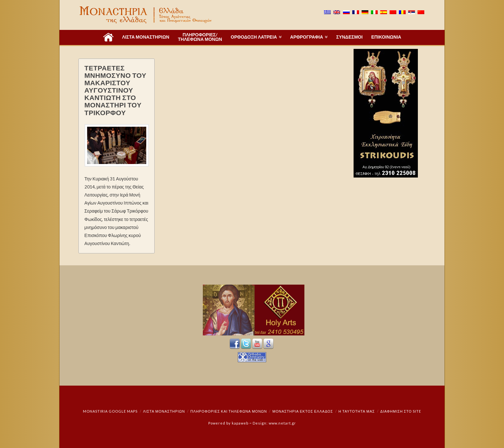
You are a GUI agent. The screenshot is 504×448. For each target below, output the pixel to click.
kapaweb (240, 423)
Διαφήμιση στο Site (400, 411)
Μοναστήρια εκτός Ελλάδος (303, 411)
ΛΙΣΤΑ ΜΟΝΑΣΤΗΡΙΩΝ (164, 411)
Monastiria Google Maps (110, 411)
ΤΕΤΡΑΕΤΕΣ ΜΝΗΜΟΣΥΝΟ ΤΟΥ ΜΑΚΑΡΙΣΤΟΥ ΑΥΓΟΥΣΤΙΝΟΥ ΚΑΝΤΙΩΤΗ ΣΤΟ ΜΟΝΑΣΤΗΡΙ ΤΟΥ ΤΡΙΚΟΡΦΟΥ (116, 90)
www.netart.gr (282, 423)
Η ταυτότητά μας (356, 411)
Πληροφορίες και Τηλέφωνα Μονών (228, 411)
